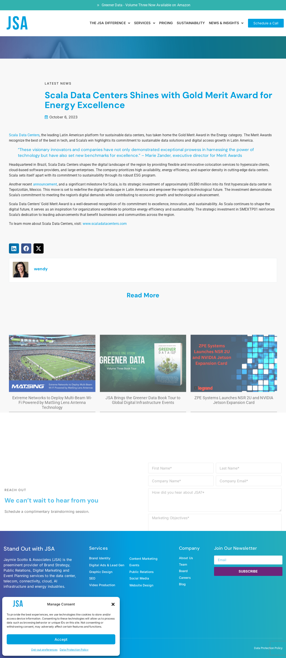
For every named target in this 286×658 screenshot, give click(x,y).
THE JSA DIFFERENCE (110, 23)
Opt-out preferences (44, 649)
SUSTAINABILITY (191, 23)
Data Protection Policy (74, 649)
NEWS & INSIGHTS (226, 23)
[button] (113, 604)
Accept (61, 639)
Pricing (166, 23)
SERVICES (144, 23)
